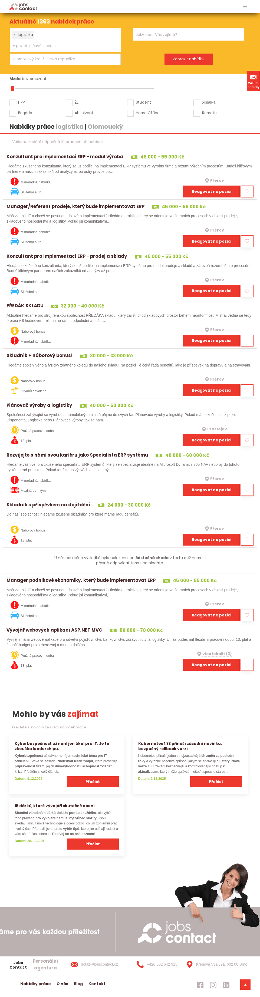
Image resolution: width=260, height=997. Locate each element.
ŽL (76, 102)
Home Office (148, 112)
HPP (21, 102)
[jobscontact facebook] (200, 985)
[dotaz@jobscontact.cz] (99, 964)
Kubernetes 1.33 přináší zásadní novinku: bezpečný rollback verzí (180, 746)
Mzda (15, 78)
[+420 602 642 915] (157, 964)
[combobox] (65, 40)
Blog (78, 983)
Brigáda (25, 112)
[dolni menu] (245, 984)
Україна (208, 102)
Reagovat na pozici (211, 191)
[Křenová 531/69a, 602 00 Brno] (215, 964)
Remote (209, 112)
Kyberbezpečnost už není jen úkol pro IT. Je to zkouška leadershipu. (62, 746)
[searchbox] (61, 46)
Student (143, 102)
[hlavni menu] (245, 6)
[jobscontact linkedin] (226, 985)
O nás (62, 983)
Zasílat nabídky (253, 81)
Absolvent (84, 112)
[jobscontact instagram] (213, 985)
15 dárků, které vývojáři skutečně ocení (55, 805)
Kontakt (97, 983)
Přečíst (92, 781)
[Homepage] (23, 6)
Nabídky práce (35, 983)
